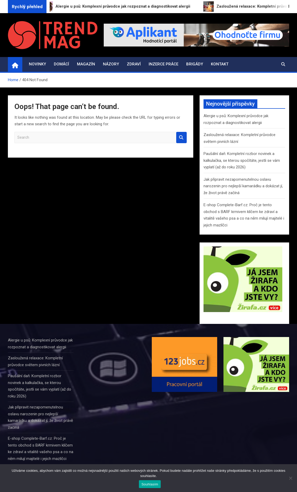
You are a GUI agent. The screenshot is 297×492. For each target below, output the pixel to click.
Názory (111, 64)
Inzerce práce (163, 64)
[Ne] (290, 478)
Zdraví (134, 64)
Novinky (37, 64)
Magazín (86, 64)
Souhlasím (150, 484)
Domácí (61, 64)
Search (181, 137)
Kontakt (219, 64)
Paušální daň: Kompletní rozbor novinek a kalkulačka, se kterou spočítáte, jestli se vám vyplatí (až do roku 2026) (242, 160)
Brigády (194, 64)
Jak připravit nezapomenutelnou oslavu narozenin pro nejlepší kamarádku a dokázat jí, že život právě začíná (243, 186)
